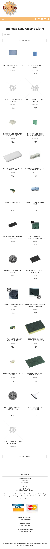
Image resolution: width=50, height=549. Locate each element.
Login (25, 486)
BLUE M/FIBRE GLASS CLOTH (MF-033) (13, 66)
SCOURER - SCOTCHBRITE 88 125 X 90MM (13, 305)
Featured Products (25, 478)
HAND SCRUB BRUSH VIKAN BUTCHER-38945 (35, 169)
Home (4, 24)
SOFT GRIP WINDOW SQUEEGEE (35, 408)
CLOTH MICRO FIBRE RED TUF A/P (35, 100)
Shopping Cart (25, 488)
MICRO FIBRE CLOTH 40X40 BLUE (35, 203)
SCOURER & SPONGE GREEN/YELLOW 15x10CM (35, 340)
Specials (25, 480)
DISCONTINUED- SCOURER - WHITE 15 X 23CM (13, 134)
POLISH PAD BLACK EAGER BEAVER (12, 237)
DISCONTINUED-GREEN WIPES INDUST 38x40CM (35, 134)
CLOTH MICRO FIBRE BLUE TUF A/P (12, 100)
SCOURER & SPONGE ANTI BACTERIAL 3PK (13, 340)
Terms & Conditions (35, 543)
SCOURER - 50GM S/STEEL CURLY (13, 271)
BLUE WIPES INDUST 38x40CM (35, 66)
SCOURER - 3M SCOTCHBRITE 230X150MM (35, 237)
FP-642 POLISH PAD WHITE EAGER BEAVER (12, 169)
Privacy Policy (29, 545)
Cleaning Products (14, 24)
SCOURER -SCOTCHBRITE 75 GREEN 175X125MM (35, 305)
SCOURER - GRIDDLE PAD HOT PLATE (35, 271)
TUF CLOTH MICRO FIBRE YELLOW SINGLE (13, 442)
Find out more (25, 499)
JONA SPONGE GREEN (13, 202)
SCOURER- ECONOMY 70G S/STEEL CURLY (12, 408)
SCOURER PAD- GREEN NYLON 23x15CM (35, 374)
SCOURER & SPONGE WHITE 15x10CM (13, 374)
